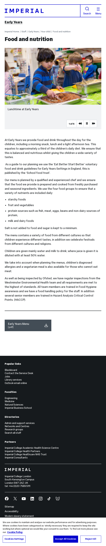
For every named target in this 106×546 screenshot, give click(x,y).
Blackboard (11, 370)
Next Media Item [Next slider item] (93, 123)
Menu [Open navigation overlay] (98, 11)
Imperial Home (12, 31)
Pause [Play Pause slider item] (86, 123)
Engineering (11, 398)
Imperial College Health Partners (22, 451)
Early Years (13, 22)
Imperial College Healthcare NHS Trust (26, 454)
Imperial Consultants (16, 457)
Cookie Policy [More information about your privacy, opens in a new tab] (15, 532)
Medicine (9, 401)
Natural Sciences (14, 404)
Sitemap (9, 506)
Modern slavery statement (19, 516)
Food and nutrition (62, 31)
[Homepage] (42, 10)
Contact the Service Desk (19, 373)
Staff (23, 31)
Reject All (90, 539)
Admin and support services (20, 423)
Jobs (7, 376)
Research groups (14, 429)
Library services (13, 379)
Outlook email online (16, 383)
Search (87, 11)
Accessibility (11, 511)
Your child (45, 31)
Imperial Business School (18, 407)
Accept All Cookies (65, 539)
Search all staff (13, 432)
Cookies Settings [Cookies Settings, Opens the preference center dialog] (14, 539)
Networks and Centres (17, 426)
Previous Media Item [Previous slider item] (79, 123)
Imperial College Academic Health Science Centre (32, 447)
